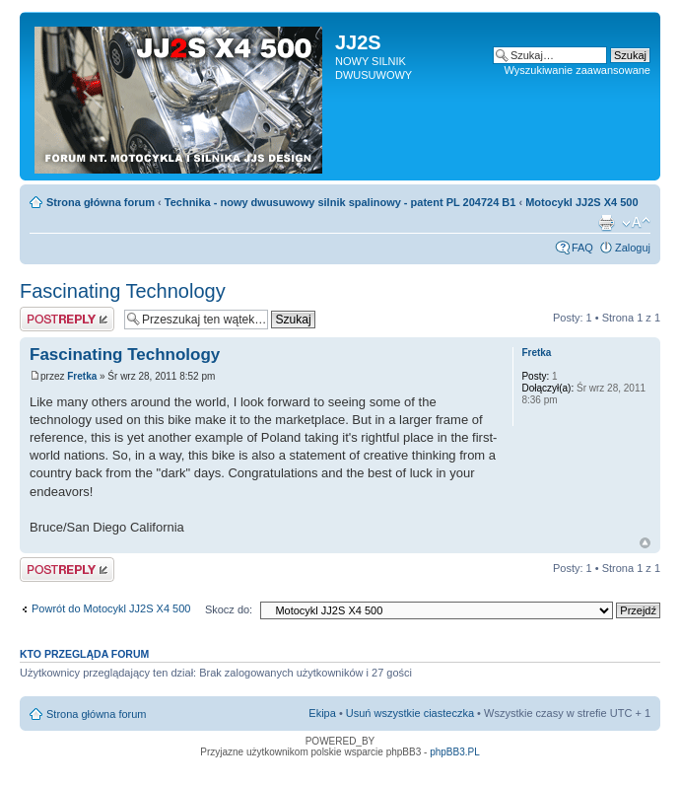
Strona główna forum (100, 202)
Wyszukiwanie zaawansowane (577, 70)
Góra (645, 542)
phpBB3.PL (455, 752)
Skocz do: (228, 609)
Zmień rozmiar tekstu (636, 223)
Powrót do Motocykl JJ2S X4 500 (111, 608)
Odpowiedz (67, 319)
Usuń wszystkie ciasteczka (410, 713)
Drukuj (606, 223)
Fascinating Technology (123, 291)
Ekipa (322, 713)
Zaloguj (632, 247)
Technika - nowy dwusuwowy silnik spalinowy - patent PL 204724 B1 (340, 202)
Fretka (82, 376)
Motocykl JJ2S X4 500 (581, 202)
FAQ (582, 247)
